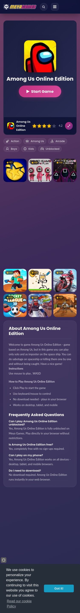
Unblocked (49, 149)
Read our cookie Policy (19, 603)
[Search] (44, 7)
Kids (28, 149)
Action (12, 141)
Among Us (35, 141)
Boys (11, 149)
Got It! (58, 588)
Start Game (40, 91)
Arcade (57, 141)
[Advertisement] (40, 225)
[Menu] (55, 7)
